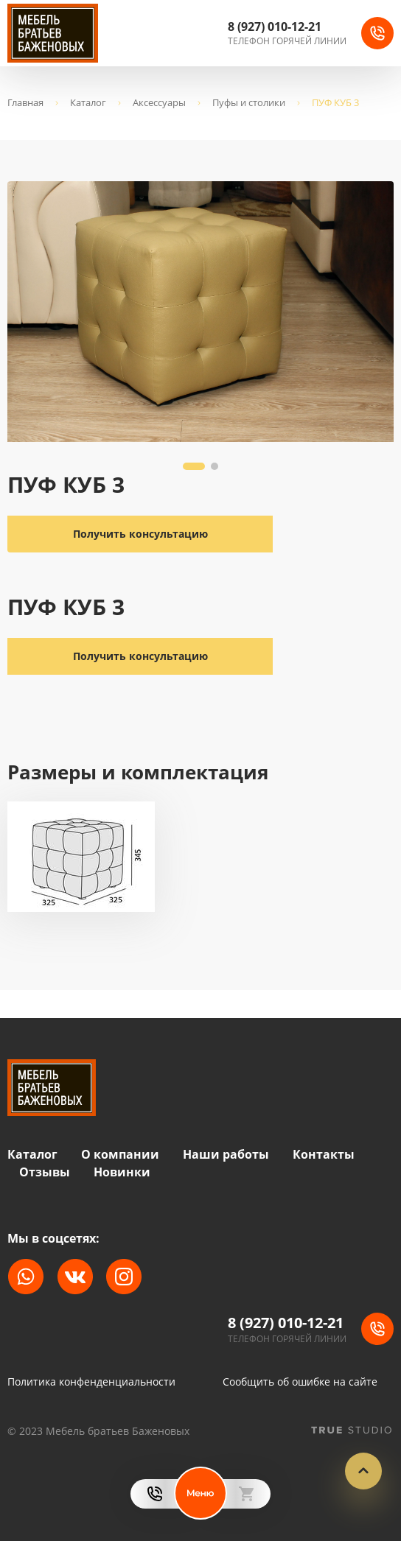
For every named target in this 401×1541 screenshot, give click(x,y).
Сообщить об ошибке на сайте (300, 1382)
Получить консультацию (140, 656)
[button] (194, 466)
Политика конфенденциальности (91, 1382)
